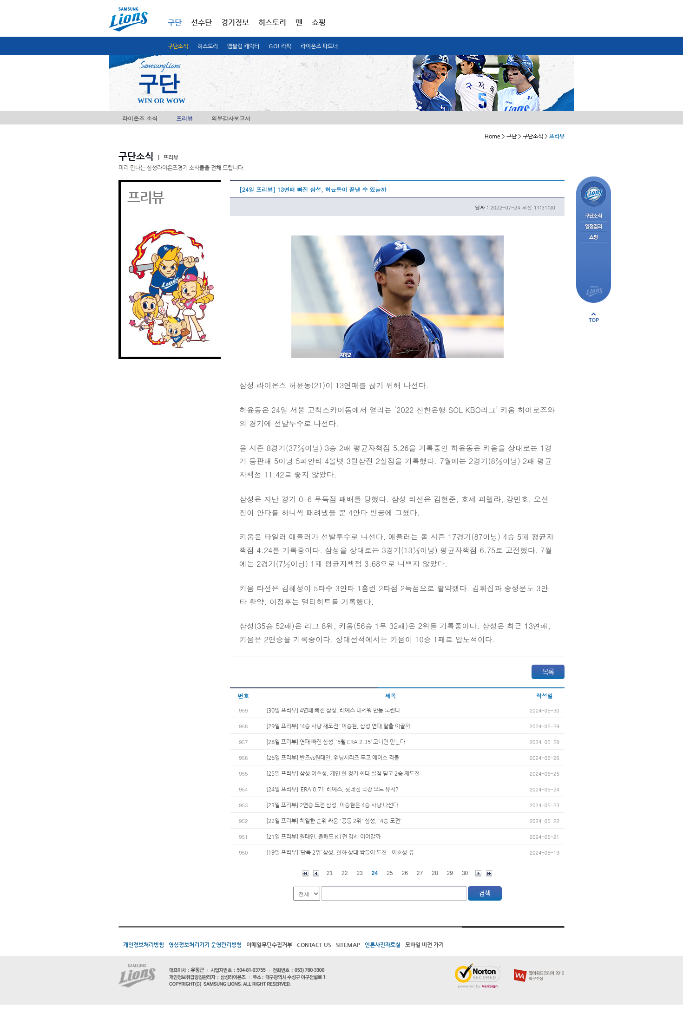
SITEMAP (348, 944)
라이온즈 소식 (140, 118)
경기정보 (235, 22)
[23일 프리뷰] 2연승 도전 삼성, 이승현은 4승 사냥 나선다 (332, 805)
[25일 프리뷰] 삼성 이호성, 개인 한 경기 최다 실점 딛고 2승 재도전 (343, 773)
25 (390, 873)
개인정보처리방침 (143, 944)
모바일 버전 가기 (424, 944)
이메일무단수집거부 (269, 944)
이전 (316, 873)
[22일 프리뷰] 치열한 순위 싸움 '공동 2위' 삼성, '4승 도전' (334, 820)
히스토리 (207, 46)
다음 (478, 873)
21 (330, 873)
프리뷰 (184, 118)
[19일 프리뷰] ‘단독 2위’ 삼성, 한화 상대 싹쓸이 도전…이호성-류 (340, 852)
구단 (175, 22)
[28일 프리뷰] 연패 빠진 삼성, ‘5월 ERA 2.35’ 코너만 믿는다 (335, 742)
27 (420, 873)
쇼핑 (319, 22)
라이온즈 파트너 (319, 46)
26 (405, 873)
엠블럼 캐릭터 (243, 46)
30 (465, 873)
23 (359, 873)
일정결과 (593, 227)
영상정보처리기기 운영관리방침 (205, 944)
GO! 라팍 (280, 46)
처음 (305, 873)
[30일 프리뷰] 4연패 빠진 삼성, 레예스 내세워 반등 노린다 (333, 710)
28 (435, 873)
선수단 (201, 22)
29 (450, 873)
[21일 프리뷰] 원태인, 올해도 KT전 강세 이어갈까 (323, 836)
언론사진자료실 (383, 944)
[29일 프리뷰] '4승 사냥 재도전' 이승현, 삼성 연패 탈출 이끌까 (338, 726)
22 (345, 873)
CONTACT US (314, 944)
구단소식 (178, 46)
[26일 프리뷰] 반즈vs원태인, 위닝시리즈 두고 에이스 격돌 (332, 757)
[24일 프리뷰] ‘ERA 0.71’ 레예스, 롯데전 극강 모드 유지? (332, 789)
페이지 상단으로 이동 (594, 317)
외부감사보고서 (230, 118)
